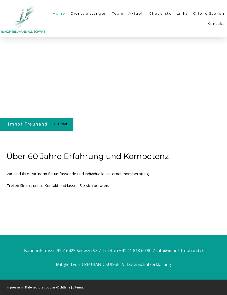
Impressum (15, 287)
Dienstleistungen (89, 13)
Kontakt (215, 23)
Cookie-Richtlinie (57, 287)
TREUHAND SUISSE (100, 264)
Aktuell (136, 13)
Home (59, 13)
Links (182, 13)
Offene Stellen (208, 13)
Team (117, 13)
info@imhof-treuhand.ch (180, 250)
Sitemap (79, 287)
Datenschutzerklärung (149, 264)
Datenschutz (34, 287)
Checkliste (160, 13)
